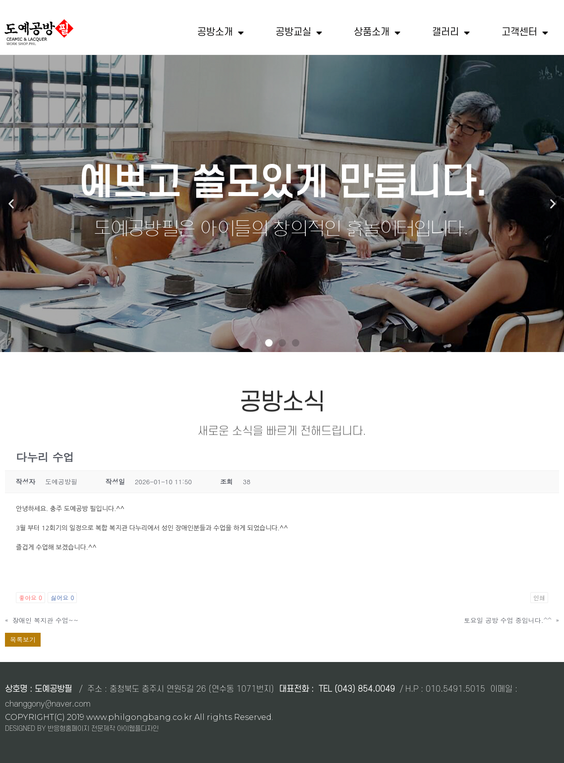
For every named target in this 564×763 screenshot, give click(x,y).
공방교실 (299, 32)
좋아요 (30, 597)
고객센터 (525, 32)
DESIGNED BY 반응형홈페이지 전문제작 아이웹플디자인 (82, 728)
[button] (269, 343)
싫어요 (62, 597)
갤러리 (451, 32)
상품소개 (377, 32)
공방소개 (220, 32)
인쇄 (539, 597)
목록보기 (23, 639)
